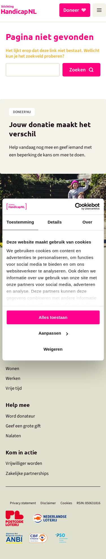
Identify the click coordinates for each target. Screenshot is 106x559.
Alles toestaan (53, 317)
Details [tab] (54, 222)
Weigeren (53, 349)
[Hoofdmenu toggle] (99, 10)
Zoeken (77, 69)
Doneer (71, 10)
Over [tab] (87, 222)
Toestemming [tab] (20, 222)
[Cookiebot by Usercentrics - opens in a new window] (75, 206)
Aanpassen (53, 333)
